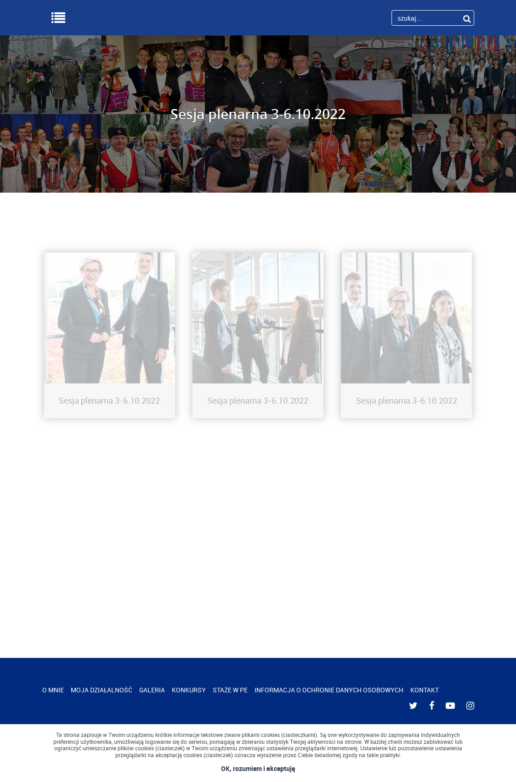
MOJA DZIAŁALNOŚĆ (101, 689)
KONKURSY (189, 689)
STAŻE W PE (230, 689)
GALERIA (152, 689)
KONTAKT (424, 689)
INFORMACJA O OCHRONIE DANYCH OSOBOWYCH (329, 689)
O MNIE (53, 689)
